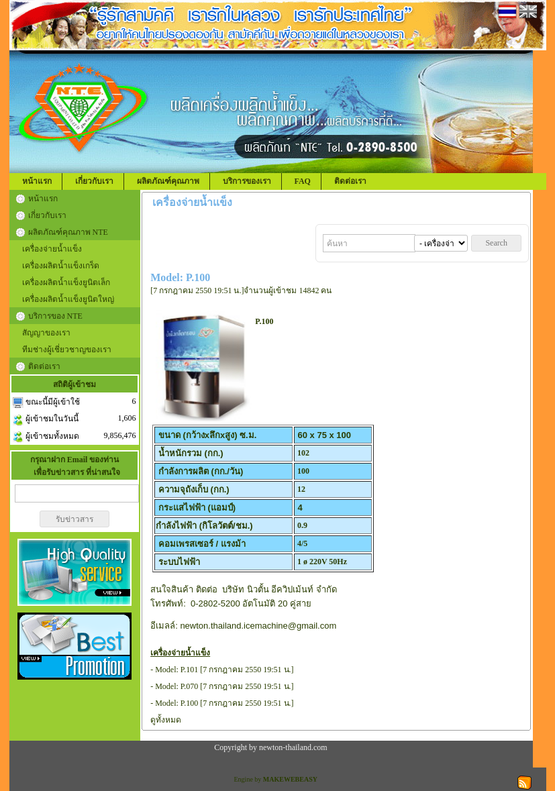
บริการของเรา (247, 181)
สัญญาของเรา (46, 332)
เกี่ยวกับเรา (94, 181)
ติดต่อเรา (350, 181)
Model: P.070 (176, 686)
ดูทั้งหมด (165, 720)
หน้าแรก (37, 181)
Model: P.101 (176, 669)
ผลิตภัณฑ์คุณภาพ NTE (68, 232)
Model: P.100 (176, 703)
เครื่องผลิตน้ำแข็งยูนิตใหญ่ (68, 299)
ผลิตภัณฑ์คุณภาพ (168, 181)
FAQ (303, 181)
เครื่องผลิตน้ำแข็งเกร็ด (60, 265)
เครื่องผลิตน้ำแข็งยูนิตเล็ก (66, 282)
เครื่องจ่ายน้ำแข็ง (52, 249)
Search (496, 243)
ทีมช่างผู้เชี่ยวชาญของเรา (66, 349)
